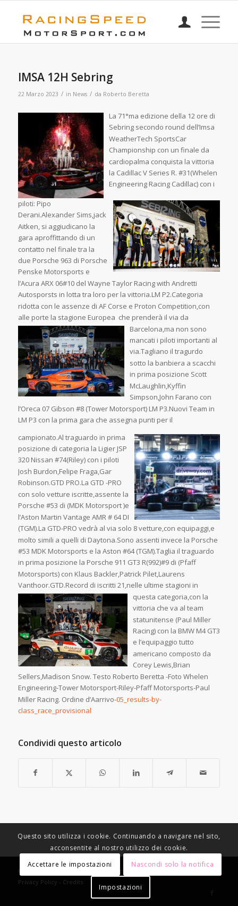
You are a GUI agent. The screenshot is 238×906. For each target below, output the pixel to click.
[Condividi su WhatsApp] (102, 772)
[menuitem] (179, 22)
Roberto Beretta (126, 94)
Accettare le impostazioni (70, 864)
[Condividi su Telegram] (169, 772)
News (80, 94)
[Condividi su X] (69, 772)
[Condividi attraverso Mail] (202, 772)
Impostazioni (120, 887)
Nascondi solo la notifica (172, 864)
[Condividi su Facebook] (35, 772)
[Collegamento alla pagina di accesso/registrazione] (179, 22)
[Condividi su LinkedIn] (136, 772)
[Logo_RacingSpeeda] (99, 22)
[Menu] (205, 22)
